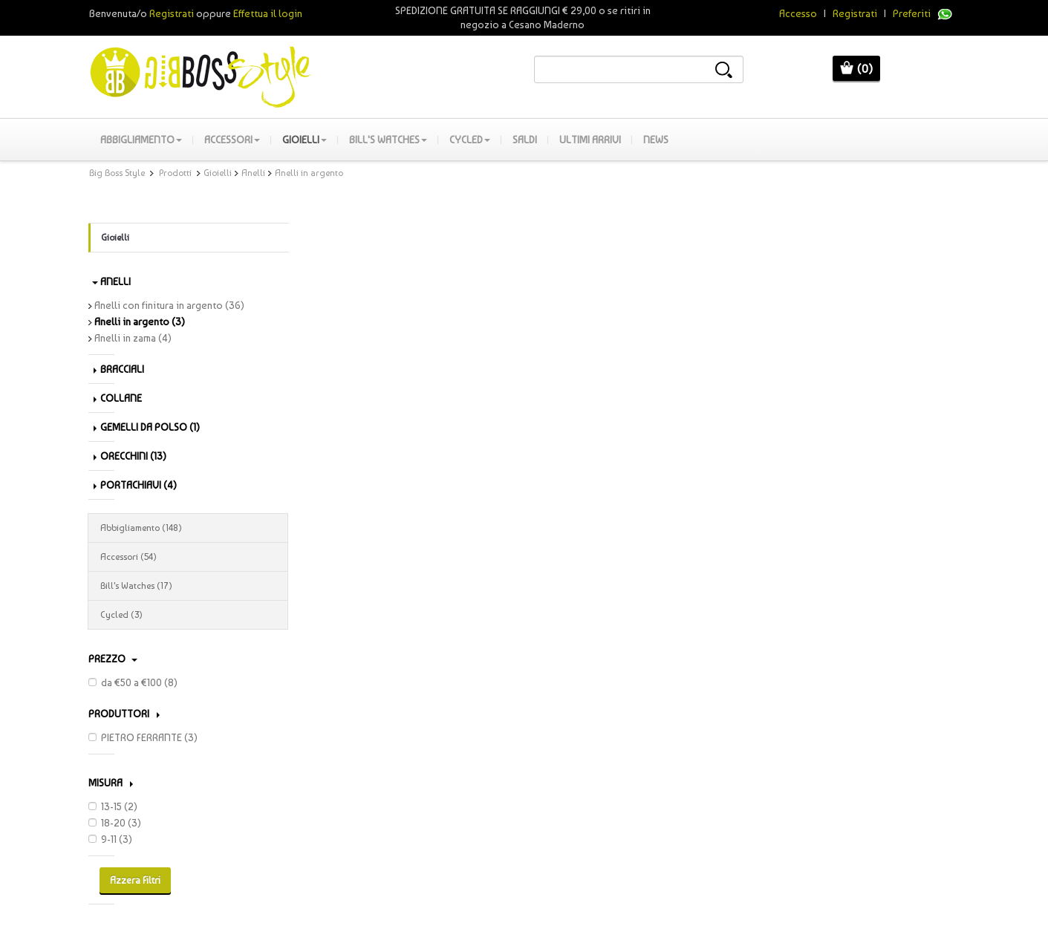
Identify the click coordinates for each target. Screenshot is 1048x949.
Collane (118, 398)
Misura (110, 783)
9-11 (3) (110, 839)
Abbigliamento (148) (188, 528)
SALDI (524, 140)
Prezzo (112, 659)
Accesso (798, 13)
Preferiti (912, 13)
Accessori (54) (188, 557)
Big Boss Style (117, 173)
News (655, 140)
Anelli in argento (309, 173)
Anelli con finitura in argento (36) (166, 305)
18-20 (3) (114, 823)
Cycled (469, 140)
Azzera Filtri (135, 880)
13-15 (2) (112, 806)
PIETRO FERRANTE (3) (143, 737)
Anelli (253, 173)
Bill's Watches (388, 140)
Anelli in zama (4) (130, 338)
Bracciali (119, 369)
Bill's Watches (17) (188, 586)
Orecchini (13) (130, 456)
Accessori (232, 140)
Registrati (855, 13)
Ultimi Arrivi (590, 140)
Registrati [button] (171, 13)
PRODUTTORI (124, 714)
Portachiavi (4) (135, 485)
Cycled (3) (188, 615)
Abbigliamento (141, 140)
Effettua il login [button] (267, 13)
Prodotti (175, 173)
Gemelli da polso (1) (147, 427)
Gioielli (304, 140)
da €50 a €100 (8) (133, 682)
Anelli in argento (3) (136, 321)
